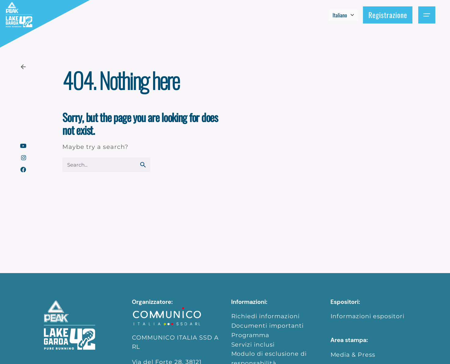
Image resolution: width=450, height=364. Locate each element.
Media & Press (353, 354)
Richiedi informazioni (265, 316)
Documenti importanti (267, 325)
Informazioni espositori (368, 316)
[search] (143, 164)
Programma (250, 335)
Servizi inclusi (253, 344)
